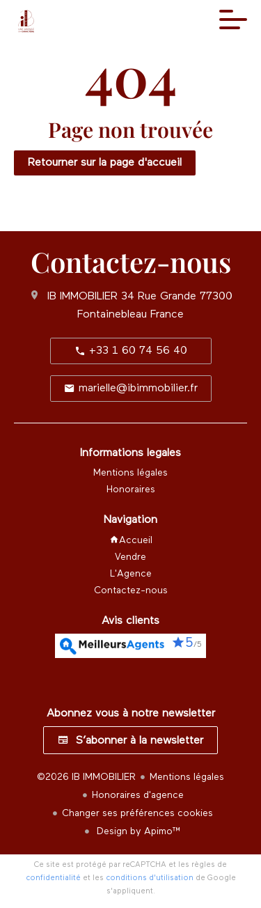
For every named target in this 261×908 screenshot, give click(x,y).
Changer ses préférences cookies (137, 813)
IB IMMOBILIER (82, 296)
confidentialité (53, 878)
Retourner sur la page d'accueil (105, 163)
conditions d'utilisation (149, 878)
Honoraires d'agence (138, 795)
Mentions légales (187, 777)
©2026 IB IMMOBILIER (86, 777)
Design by (137, 831)
